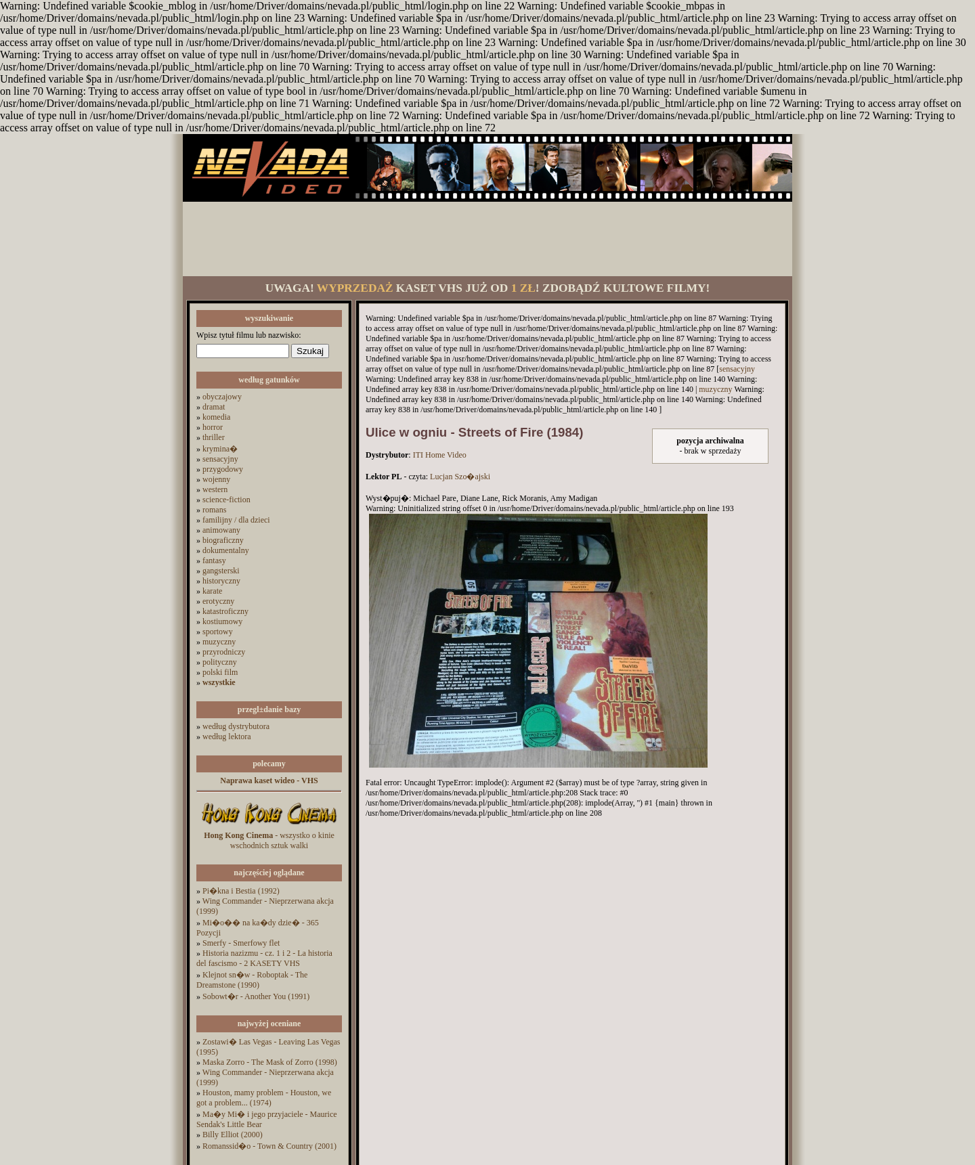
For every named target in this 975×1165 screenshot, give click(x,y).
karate (212, 591)
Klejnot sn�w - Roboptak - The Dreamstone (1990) (251, 980)
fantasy (214, 560)
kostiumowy (222, 621)
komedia (216, 417)
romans (214, 509)
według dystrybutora (235, 726)
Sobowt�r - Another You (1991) (255, 996)
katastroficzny (225, 611)
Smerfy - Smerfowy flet (241, 943)
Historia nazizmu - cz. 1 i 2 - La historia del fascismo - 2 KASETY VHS (264, 958)
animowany (221, 530)
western (215, 489)
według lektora (226, 736)
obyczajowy (222, 396)
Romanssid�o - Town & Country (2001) (269, 1146)
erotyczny (218, 601)
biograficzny (223, 540)
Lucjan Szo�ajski (460, 476)
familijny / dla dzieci (236, 520)
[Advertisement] (487, 238)
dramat (213, 407)
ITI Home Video (440, 455)
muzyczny (219, 641)
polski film (220, 672)
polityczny (219, 662)
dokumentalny (225, 550)
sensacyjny (220, 459)
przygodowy (222, 469)
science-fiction (226, 499)
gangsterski (221, 570)
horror (212, 427)
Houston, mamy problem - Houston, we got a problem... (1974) (263, 1097)
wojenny (216, 479)
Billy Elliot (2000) (232, 1134)
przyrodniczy (223, 652)
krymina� (220, 449)
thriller (213, 437)
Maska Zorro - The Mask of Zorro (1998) (269, 1062)
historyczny (221, 581)
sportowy (217, 631)
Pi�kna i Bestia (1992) (241, 891)
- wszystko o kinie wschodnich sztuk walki (269, 840)
